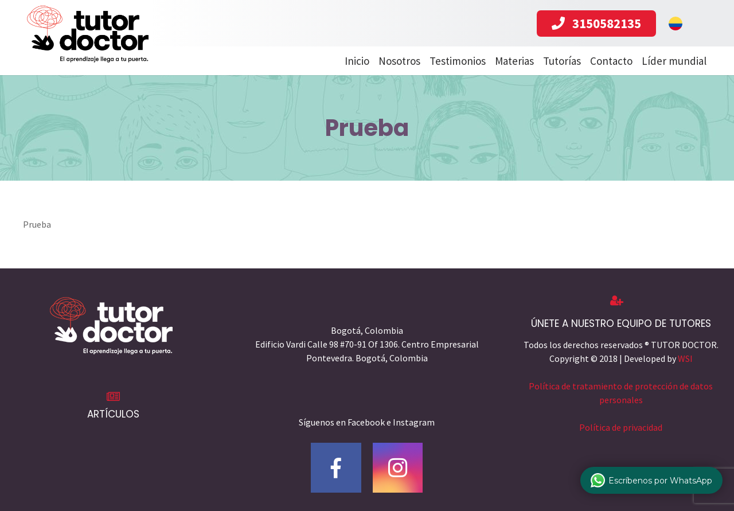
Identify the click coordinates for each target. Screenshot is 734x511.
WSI (685, 358)
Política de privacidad (620, 427)
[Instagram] (398, 468)
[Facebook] (336, 468)
